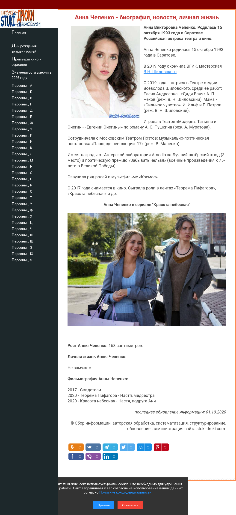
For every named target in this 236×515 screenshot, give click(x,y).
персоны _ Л (22, 153)
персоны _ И (22, 135)
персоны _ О (22, 172)
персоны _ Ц (22, 222)
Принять (104, 505)
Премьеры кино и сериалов (26, 61)
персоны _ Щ (22, 241)
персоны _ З (22, 129)
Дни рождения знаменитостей (24, 48)
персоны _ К (22, 147)
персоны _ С (22, 191)
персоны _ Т (22, 197)
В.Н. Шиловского (160, 71)
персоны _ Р (22, 185)
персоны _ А (22, 85)
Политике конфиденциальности (125, 492)
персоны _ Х (22, 216)
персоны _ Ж (22, 122)
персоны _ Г (22, 104)
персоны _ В (22, 97)
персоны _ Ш (22, 234)
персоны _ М (22, 160)
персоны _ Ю (22, 253)
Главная (19, 32)
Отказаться (130, 505)
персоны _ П (22, 178)
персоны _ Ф (22, 210)
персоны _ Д (22, 110)
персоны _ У (22, 203)
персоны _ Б (22, 91)
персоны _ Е (22, 116)
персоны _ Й (22, 141)
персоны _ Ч (22, 228)
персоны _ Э (22, 247)
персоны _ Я (22, 259)
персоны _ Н (22, 166)
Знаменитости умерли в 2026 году (32, 74)
